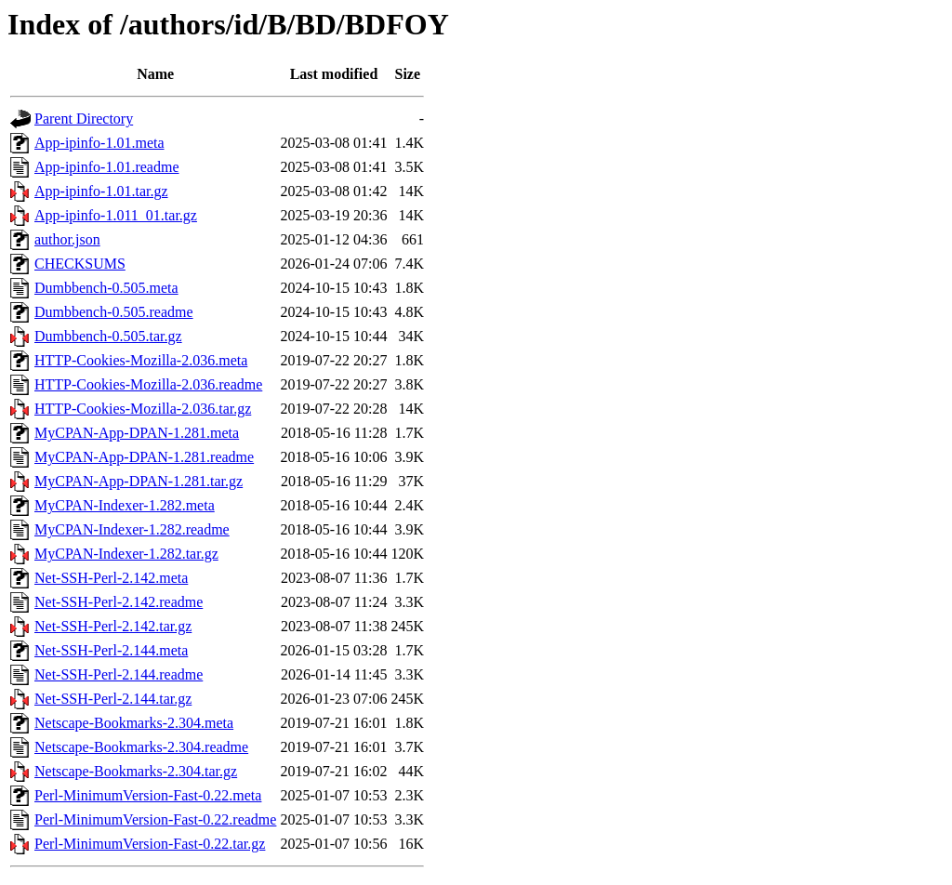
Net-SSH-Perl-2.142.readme (118, 602)
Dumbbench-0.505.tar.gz (108, 336)
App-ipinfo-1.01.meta (99, 143)
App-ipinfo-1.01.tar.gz (101, 191)
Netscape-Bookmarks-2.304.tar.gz (135, 771)
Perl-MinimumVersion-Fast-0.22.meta (147, 795)
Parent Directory (83, 118)
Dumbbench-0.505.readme (113, 312)
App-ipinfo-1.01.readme (106, 167)
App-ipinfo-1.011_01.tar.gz (115, 215)
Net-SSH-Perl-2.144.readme (118, 674)
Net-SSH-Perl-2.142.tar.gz (113, 626)
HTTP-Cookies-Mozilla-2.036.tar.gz (142, 408)
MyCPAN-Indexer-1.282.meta (124, 505)
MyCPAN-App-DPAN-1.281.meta (136, 433)
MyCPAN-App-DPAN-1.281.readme (144, 457)
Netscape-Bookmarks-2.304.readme (141, 747)
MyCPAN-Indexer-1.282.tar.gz (126, 553)
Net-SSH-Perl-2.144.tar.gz (113, 699)
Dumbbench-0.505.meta (106, 288)
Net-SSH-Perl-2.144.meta (111, 650)
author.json (67, 239)
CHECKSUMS (80, 263)
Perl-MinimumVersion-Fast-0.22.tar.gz (149, 844)
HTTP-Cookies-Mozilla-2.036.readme (148, 384)
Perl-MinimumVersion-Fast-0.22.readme (155, 819)
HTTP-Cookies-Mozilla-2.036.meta (140, 360)
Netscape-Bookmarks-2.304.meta (133, 723)
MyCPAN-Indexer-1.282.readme (132, 529)
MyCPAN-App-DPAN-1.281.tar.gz (138, 481)
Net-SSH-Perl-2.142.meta (111, 578)
